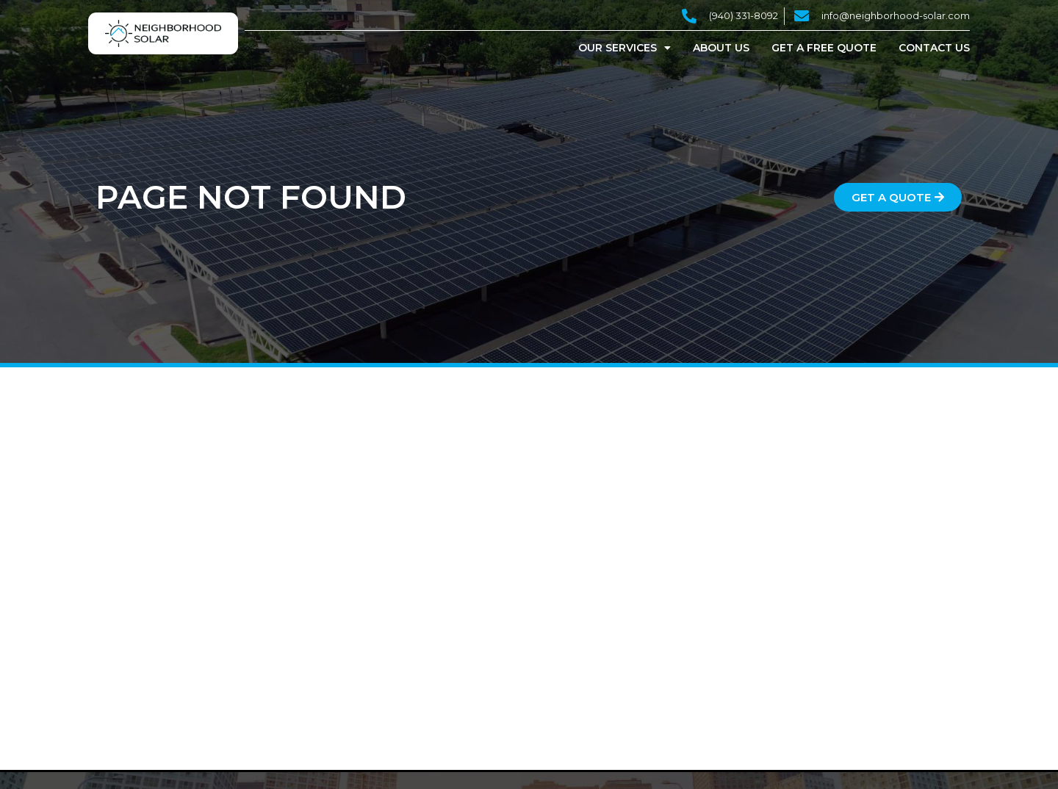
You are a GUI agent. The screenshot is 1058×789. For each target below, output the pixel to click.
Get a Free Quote (824, 47)
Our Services (624, 48)
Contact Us (934, 47)
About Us (721, 47)
